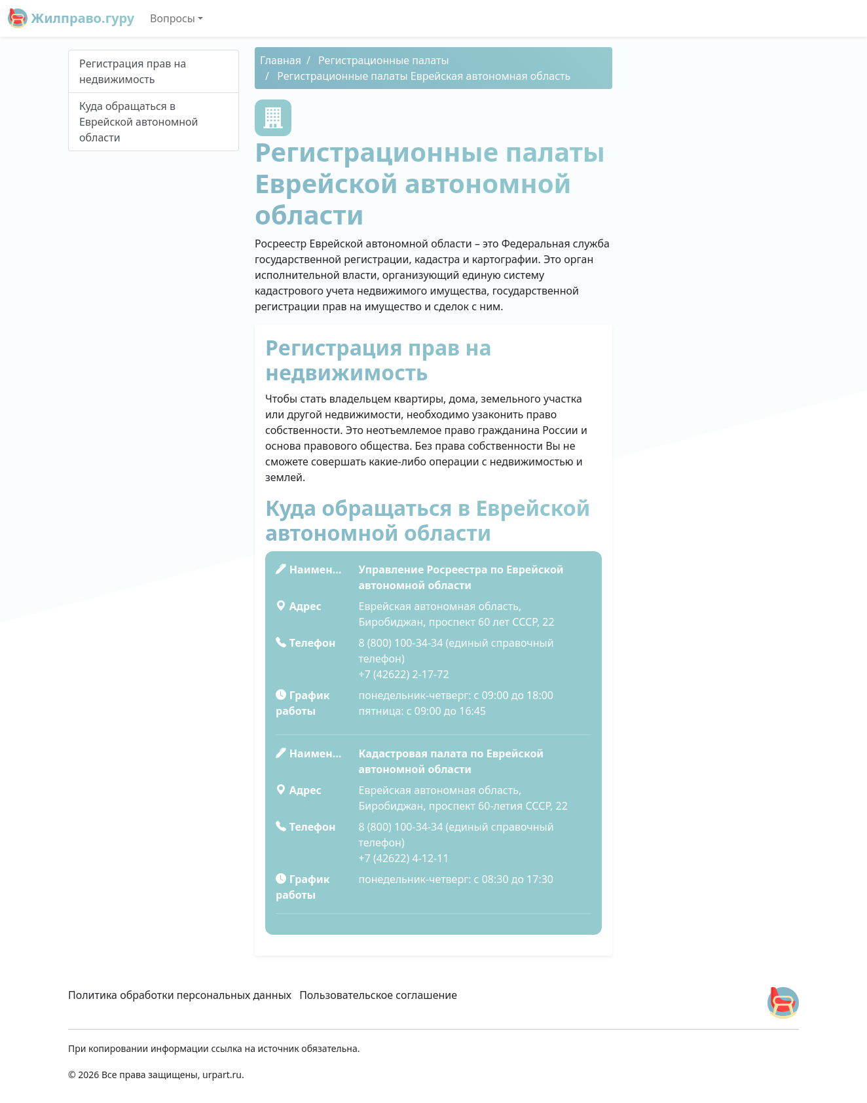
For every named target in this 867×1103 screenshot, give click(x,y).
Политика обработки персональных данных (179, 995)
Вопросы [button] (172, 18)
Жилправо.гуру (71, 18)
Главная (280, 60)
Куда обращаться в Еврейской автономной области (138, 122)
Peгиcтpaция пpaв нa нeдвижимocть (132, 71)
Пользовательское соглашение (378, 995)
